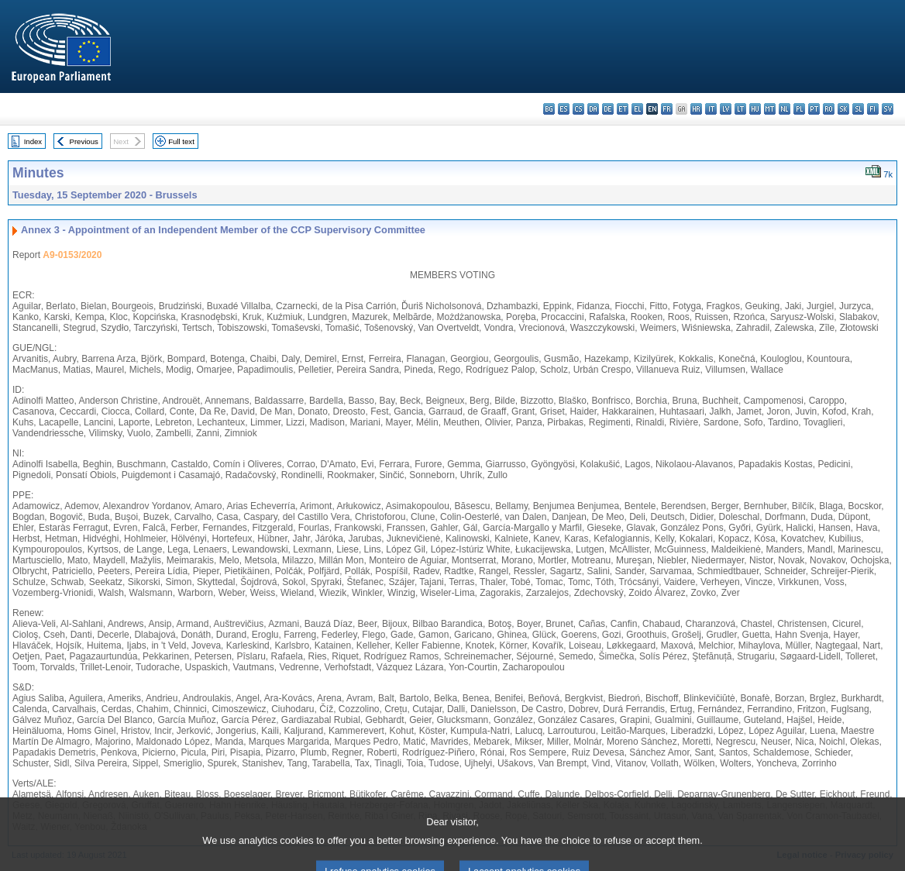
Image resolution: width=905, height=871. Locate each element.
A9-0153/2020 (72, 255)
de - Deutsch (608, 109)
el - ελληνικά (637, 109)
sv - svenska (887, 109)
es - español (563, 109)
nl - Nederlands (784, 109)
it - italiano (711, 109)
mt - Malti (770, 109)
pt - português (814, 109)
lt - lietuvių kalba (740, 109)
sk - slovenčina (843, 109)
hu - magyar (755, 109)
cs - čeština (578, 109)
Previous (84, 141)
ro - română (828, 109)
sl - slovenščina (858, 109)
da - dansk (593, 109)
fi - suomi (873, 109)
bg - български (549, 109)
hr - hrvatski (696, 109)
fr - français (667, 109)
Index (33, 141)
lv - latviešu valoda (725, 109)
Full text (181, 141)
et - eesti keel (622, 109)
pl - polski (799, 109)
